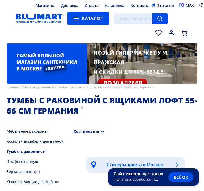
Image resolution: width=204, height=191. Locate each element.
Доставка (69, 5)
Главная (13, 87)
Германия (147, 87)
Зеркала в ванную (23, 171)
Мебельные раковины (27, 131)
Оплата (92, 5)
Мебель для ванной (38, 87)
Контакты (140, 5)
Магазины (45, 5)
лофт (116, 87)
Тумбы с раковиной (72, 87)
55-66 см (130, 87)
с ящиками (100, 87)
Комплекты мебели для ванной (35, 141)
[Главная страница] (39, 18)
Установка (114, 5)
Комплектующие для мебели (33, 181)
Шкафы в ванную (22, 161)
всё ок (181, 177)
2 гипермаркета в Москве (134, 165)
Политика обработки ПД (136, 179)
